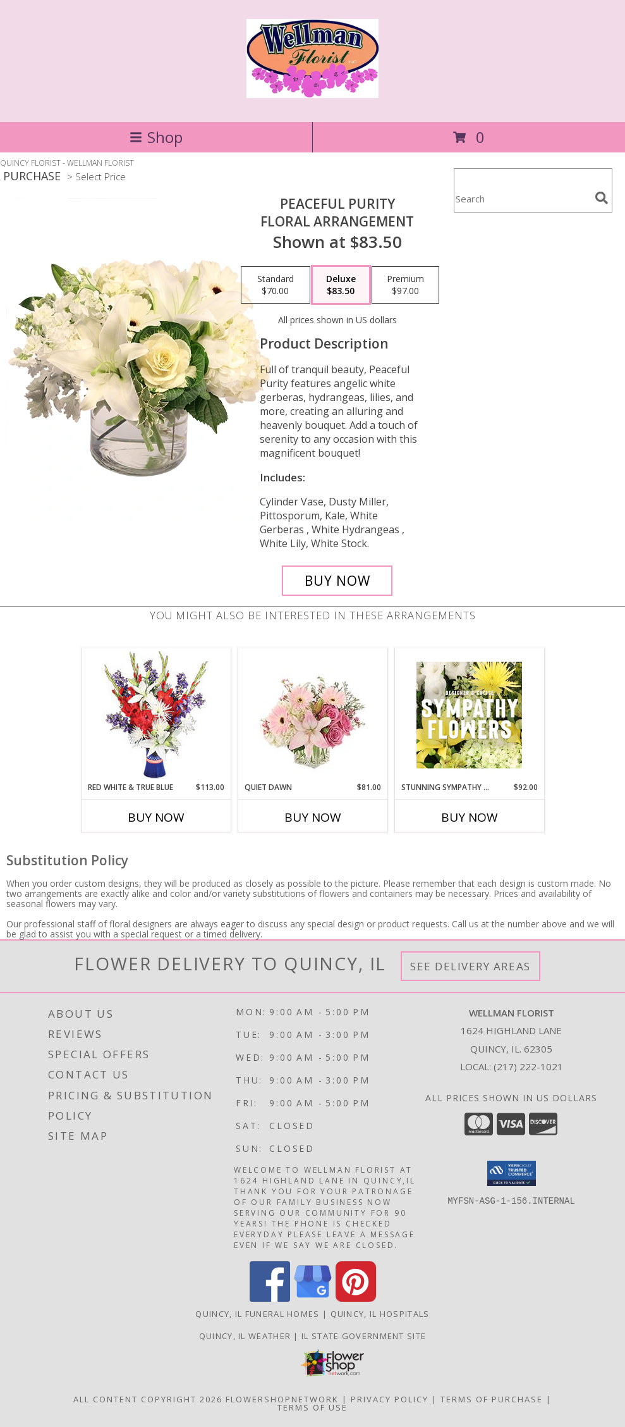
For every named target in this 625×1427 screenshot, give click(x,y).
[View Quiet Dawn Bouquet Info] (312, 715)
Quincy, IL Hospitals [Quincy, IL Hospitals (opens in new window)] (380, 1313)
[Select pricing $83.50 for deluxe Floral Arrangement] (341, 285)
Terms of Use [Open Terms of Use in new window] (312, 1407)
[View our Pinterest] (356, 1298)
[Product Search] (522, 198)
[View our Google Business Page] (313, 1298)
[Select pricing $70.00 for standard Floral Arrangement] (275, 285)
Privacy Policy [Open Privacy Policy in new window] (389, 1399)
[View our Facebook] (270, 1298)
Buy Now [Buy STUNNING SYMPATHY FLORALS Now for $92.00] (469, 817)
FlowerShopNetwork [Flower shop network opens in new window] (282, 1399)
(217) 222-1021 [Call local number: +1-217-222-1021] (528, 1066)
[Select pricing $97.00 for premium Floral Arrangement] (405, 285)
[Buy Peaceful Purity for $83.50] (337, 580)
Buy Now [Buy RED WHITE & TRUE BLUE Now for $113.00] (156, 817)
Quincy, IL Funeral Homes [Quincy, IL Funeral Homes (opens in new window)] (257, 1313)
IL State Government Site (363, 1336)
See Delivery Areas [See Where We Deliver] (470, 966)
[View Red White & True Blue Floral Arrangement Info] (156, 715)
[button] (511, 1173)
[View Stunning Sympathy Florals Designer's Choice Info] (469, 715)
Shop (156, 137)
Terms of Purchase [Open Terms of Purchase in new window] (491, 1399)
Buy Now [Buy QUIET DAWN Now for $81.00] (312, 817)
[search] (602, 198)
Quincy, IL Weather (245, 1336)
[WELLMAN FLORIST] (312, 91)
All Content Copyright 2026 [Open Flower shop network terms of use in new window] (147, 1399)
